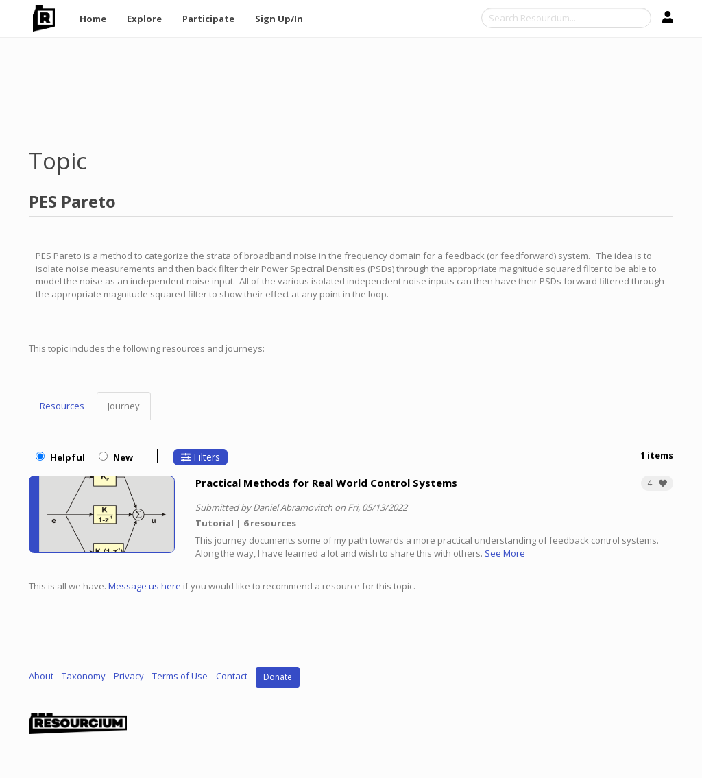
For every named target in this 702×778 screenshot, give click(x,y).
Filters (200, 456)
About (41, 676)
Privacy (129, 676)
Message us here (144, 586)
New (116, 457)
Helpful (60, 457)
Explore (144, 18)
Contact (231, 676)
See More (505, 553)
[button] (657, 483)
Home (93, 18)
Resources (62, 406)
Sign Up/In (279, 18)
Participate (208, 18)
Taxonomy (84, 676)
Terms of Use (180, 676)
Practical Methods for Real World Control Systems (326, 482)
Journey (124, 406)
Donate (277, 677)
